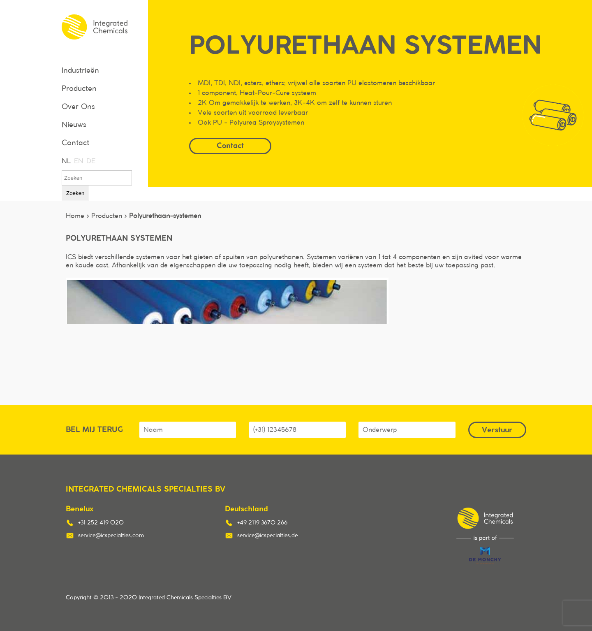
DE (90, 161)
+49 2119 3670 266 (262, 523)
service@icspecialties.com (111, 535)
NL (66, 161)
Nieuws (74, 125)
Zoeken (75, 193)
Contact (75, 143)
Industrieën (80, 70)
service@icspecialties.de (267, 535)
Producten (79, 89)
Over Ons (78, 107)
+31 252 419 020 (101, 523)
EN (78, 161)
